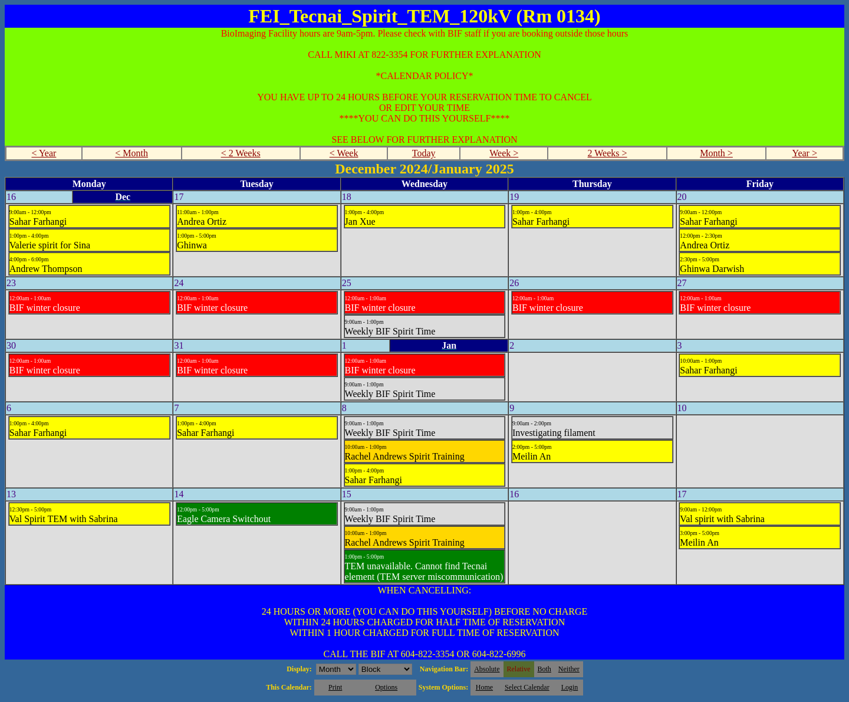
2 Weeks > (607, 153)
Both (544, 669)
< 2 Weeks (241, 153)
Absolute (486, 669)
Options (386, 687)
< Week (344, 153)
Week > (503, 153)
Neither (569, 669)
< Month (131, 153)
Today (424, 153)
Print (335, 687)
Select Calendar (527, 687)
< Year (43, 153)
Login (569, 687)
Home (484, 687)
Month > (716, 153)
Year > (804, 153)
